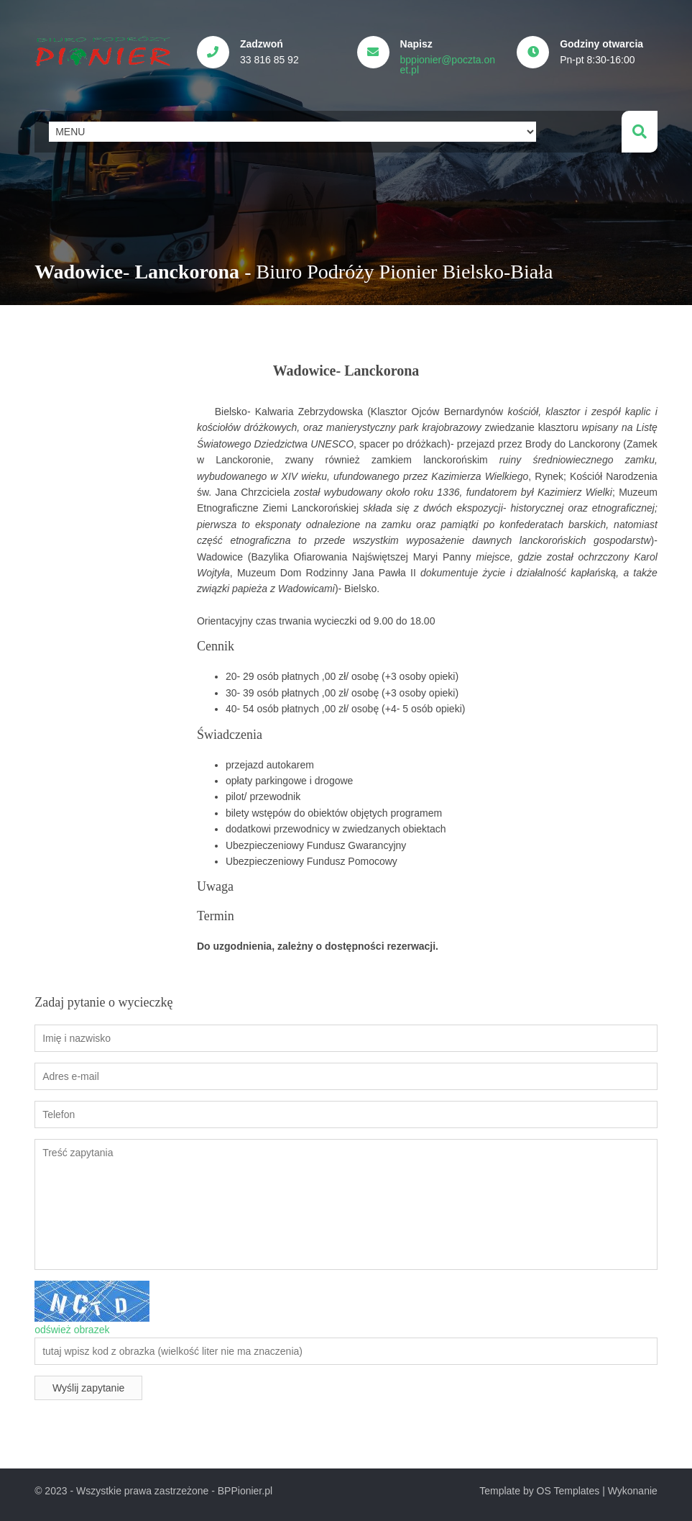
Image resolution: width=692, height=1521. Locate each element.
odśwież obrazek (71, 1329)
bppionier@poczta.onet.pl (448, 65)
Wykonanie (633, 1491)
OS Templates (568, 1491)
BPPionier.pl (245, 1491)
